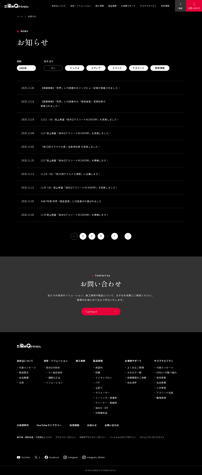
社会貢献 (161, 387)
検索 (180, 8)
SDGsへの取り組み (167, 377)
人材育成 (161, 392)
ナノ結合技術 (55, 377)
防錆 (97, 377)
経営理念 (24, 377)
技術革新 (161, 382)
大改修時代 (23, 430)
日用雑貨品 (101, 417)
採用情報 (165, 5)
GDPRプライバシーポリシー (93, 441)
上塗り (99, 392)
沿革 (21, 387)
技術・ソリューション (80, 5)
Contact (91, 314)
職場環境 (161, 402)
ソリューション (54, 387)
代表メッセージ (27, 372)
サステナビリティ (148, 5)
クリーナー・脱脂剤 (106, 407)
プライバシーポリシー (65, 441)
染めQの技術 (53, 372)
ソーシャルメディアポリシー (123, 441)
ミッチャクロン (103, 382)
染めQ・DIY (101, 412)
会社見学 (132, 387)
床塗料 (99, 372)
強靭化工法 (54, 382)
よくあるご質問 (135, 372)
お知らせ (92, 430)
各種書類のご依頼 (136, 382)
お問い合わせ (194, 8)
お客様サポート (128, 5)
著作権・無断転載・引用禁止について (34, 441)
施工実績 (99, 5)
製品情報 (112, 5)
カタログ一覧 (134, 377)
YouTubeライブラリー (49, 430)
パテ (97, 387)
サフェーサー (102, 397)
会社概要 (24, 382)
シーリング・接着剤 (106, 402)
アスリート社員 (165, 397)
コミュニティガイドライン (152, 441)
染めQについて (59, 5)
